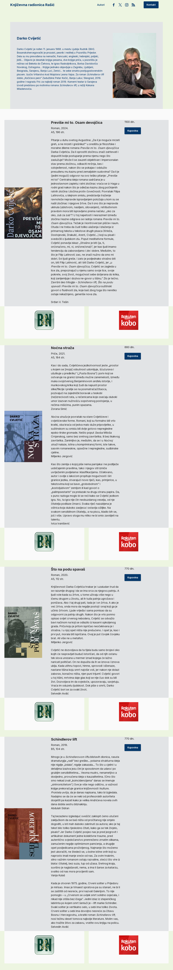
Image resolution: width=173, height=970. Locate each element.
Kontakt (151, 4)
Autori (101, 4)
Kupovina (132, 136)
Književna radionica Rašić (32, 5)
